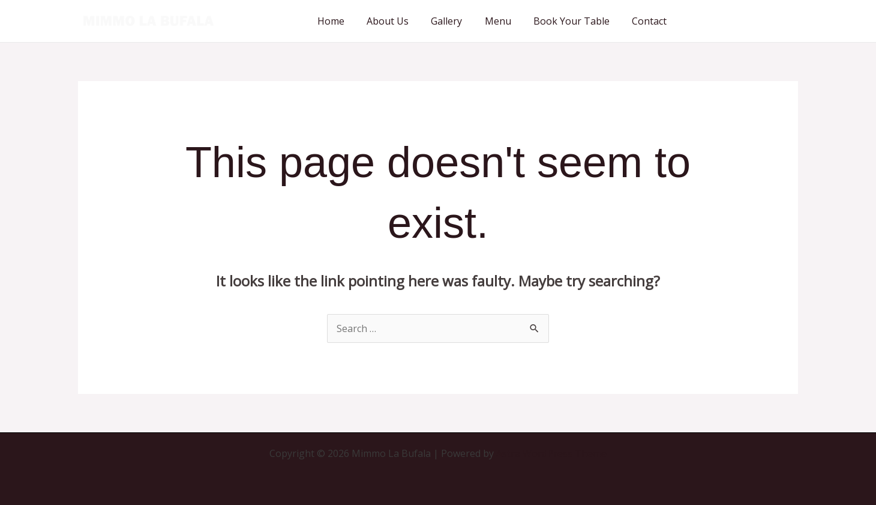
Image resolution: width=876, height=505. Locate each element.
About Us (402, 21)
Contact (651, 21)
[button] (744, 21)
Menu (506, 21)
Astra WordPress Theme (551, 453)
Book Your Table (576, 21)
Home (348, 21)
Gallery (457, 21)
